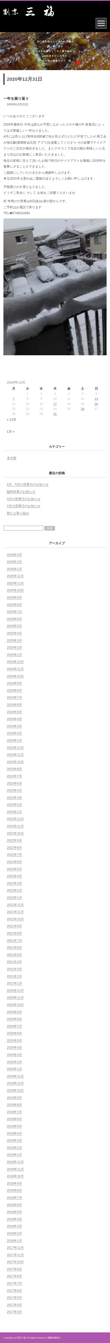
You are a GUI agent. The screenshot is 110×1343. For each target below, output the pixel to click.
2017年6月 (14, 1290)
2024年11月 (15, 669)
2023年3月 (14, 797)
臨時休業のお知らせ (21, 491)
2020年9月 (14, 1012)
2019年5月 (14, 1126)
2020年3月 (14, 1054)
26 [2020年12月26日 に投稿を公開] (82, 409)
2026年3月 (14, 555)
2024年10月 (15, 676)
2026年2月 (14, 562)
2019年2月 (14, 1147)
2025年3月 (14, 640)
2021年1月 (14, 983)
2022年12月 (15, 819)
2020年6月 (14, 1033)
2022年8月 (14, 847)
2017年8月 (14, 1276)
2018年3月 (14, 1226)
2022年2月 (14, 890)
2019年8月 (14, 1104)
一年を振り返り (16, 98)
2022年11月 (15, 826)
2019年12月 (15, 1076)
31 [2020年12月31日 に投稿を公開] (55, 414)
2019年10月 (15, 1090)
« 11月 (11, 419)
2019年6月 (14, 1119)
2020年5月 (14, 1040)
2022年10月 (15, 833)
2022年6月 (14, 862)
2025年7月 (14, 611)
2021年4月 (14, 962)
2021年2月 (14, 976)
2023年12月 (15, 747)
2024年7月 (14, 697)
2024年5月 (14, 712)
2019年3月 (14, 1140)
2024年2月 (14, 733)
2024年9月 (14, 683)
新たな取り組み (18, 513)
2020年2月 (14, 1062)
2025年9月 (14, 597)
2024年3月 (14, 726)
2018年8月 (14, 1190)
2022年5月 (14, 869)
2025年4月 (14, 633)
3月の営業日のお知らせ (23, 499)
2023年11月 (15, 754)
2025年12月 (15, 576)
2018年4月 (14, 1219)
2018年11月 (15, 1169)
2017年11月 (15, 1255)
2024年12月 (15, 661)
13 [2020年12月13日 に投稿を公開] (96, 398)
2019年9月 (14, 1097)
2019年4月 (14, 1133)
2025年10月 (15, 590)
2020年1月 (14, 1069)
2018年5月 (14, 1212)
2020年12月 (15, 990)
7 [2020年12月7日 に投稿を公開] (14, 398)
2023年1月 (14, 812)
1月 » (10, 431)
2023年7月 (14, 776)
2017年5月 (14, 1297)
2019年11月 (15, 1083)
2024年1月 (14, 740)
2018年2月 (14, 1233)
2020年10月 (15, 1005)
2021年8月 (14, 933)
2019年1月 (14, 1154)
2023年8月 (14, 769)
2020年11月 (15, 997)
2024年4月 (14, 719)
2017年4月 (14, 1305)
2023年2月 (14, 804)
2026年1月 (14, 569)
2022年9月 (14, 840)
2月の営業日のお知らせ (23, 506)
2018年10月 (15, 1176)
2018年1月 (14, 1240)
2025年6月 (14, 619)
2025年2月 (14, 647)
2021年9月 (14, 926)
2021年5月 (14, 955)
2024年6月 (14, 704)
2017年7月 (14, 1283)
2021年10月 (15, 919)
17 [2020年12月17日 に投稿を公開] (55, 404)
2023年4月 (14, 790)
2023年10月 (15, 762)
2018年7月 (14, 1197)
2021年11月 (15, 912)
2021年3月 (14, 969)
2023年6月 (14, 783)
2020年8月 (14, 1019)
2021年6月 (14, 947)
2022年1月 (14, 897)
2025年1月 (14, 654)
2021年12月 (15, 905)
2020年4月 (14, 1047)
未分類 (11, 458)
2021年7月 (14, 940)
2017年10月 (15, 1262)
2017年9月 (14, 1269)
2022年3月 (14, 883)
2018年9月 (14, 1183)
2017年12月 (15, 1247)
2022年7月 (14, 854)
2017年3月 (14, 1312)
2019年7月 (14, 1112)
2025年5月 (14, 626)
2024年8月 (14, 690)
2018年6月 (14, 1205)
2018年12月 (15, 1162)
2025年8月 (14, 604)
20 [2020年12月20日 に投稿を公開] (96, 404)
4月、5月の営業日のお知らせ (28, 484)
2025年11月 (15, 583)
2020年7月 (14, 1026)
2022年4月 (14, 876)
